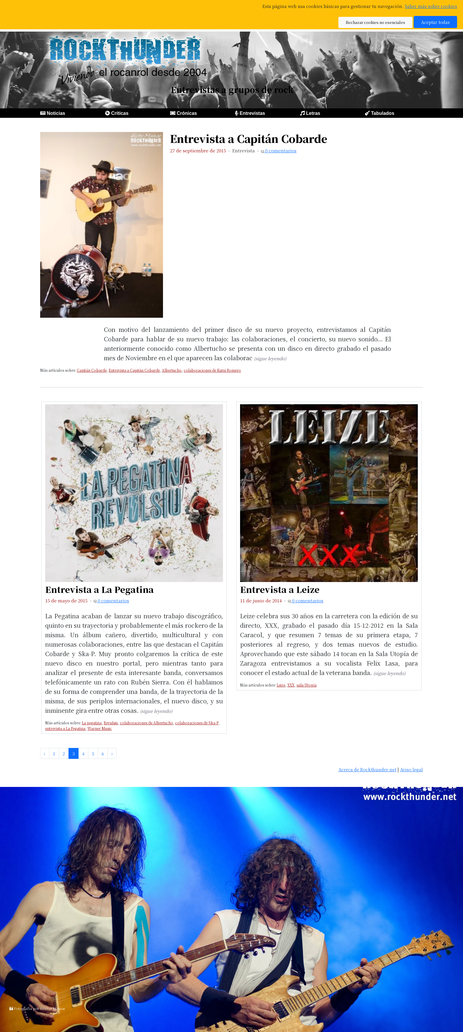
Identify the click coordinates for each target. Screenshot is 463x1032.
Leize (281, 684)
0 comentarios (280, 150)
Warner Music (99, 728)
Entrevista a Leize (279, 589)
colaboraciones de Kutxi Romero (212, 370)
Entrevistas (252, 113)
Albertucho (172, 370)
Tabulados (382, 113)
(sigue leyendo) (270, 358)
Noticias (56, 113)
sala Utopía (306, 684)
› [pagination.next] (112, 753)
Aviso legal (411, 769)
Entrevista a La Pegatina (99, 589)
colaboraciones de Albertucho (146, 722)
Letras (313, 113)
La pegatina (92, 722)
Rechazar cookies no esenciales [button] (375, 22)
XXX (290, 684)
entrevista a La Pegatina (65, 728)
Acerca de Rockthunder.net (367, 769)
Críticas (119, 113)
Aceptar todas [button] (435, 22)
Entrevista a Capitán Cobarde (248, 138)
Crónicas (187, 113)
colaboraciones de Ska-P (196, 722)
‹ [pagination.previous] (44, 753)
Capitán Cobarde (92, 370)
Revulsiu (111, 722)
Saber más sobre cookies (431, 6)
